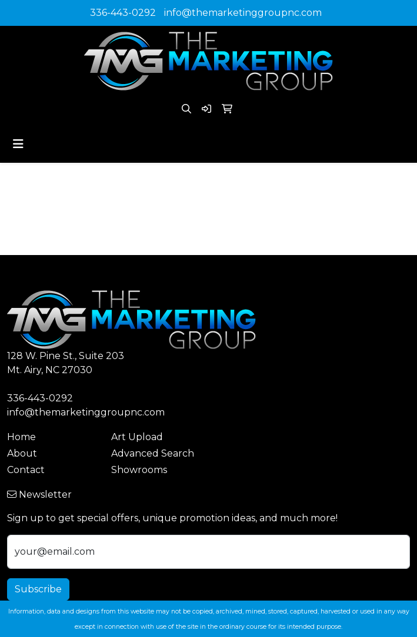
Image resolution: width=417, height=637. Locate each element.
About (22, 453)
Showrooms (139, 469)
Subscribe (38, 589)
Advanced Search (152, 453)
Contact (26, 469)
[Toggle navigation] (18, 144)
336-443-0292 (123, 12)
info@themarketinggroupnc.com (243, 12)
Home (21, 436)
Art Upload (137, 436)
